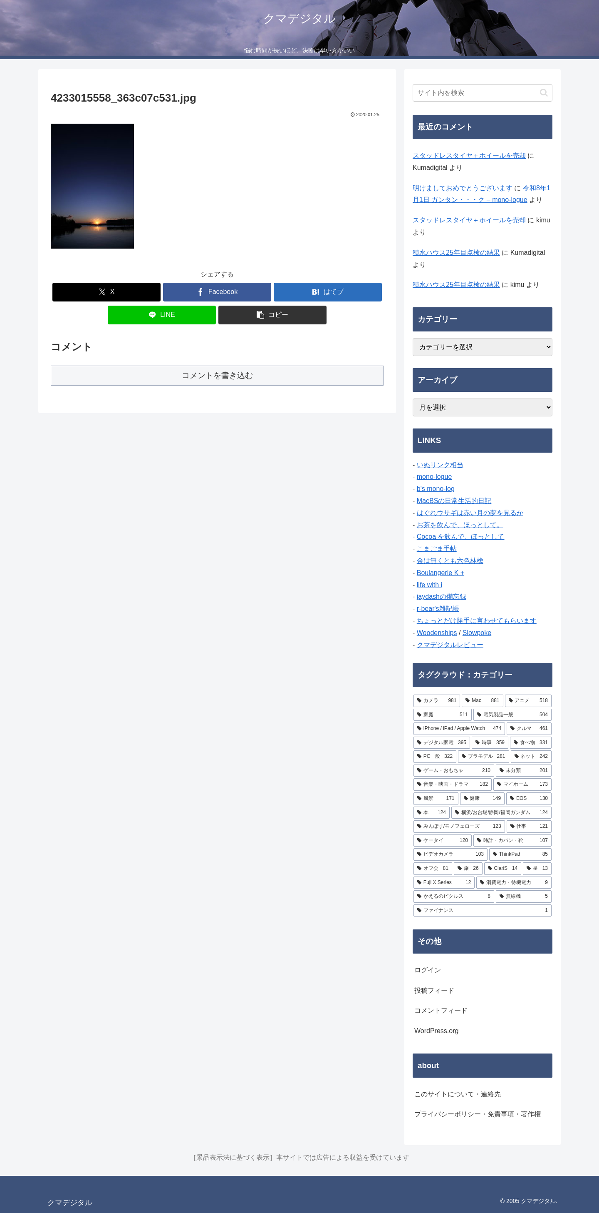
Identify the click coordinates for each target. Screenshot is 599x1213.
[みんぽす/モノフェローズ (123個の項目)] (459, 826)
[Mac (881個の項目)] (482, 701)
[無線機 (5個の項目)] (524, 896)
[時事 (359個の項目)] (490, 743)
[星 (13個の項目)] (537, 868)
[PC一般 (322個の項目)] (434, 756)
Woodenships (437, 632)
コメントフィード (441, 1010)
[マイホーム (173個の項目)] (522, 784)
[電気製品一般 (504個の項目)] (512, 715)
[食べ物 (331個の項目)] (531, 743)
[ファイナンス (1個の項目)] (482, 910)
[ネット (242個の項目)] (531, 756)
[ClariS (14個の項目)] (503, 868)
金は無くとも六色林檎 (450, 560)
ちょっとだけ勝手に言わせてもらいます (477, 620)
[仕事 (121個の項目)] (529, 826)
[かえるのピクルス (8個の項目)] (453, 896)
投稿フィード (434, 990)
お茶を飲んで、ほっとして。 (460, 524)
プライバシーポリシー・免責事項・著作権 (477, 1114)
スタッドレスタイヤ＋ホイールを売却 (469, 155)
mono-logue (434, 476)
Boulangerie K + (440, 572)
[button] (272, 315)
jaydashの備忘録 (441, 596)
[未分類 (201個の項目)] (524, 771)
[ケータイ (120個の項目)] (442, 840)
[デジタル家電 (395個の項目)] (441, 743)
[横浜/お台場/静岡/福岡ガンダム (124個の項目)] (501, 813)
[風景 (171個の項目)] (435, 798)
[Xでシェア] (106, 292)
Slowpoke (477, 632)
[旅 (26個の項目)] (468, 868)
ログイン (427, 970)
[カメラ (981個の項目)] (436, 701)
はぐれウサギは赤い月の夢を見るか (470, 512)
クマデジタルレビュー (450, 644)
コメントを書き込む (217, 375)
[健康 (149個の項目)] (482, 798)
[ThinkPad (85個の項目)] (520, 854)
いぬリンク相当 (440, 464)
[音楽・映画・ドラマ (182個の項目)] (452, 784)
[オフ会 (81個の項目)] (432, 868)
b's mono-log (436, 488)
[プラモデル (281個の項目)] (483, 756)
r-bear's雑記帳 (438, 608)
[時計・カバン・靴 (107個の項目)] (512, 840)
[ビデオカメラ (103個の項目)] (450, 854)
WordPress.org (436, 1030)
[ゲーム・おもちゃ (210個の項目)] (453, 771)
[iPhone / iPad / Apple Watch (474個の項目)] (459, 728)
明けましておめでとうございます (462, 188)
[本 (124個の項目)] (431, 813)
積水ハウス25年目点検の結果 (456, 252)
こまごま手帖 (437, 548)
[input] (482, 93)
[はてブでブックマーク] (328, 292)
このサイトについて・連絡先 (457, 1094)
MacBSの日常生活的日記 (454, 500)
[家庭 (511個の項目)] (442, 715)
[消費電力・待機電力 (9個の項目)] (514, 883)
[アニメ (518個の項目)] (528, 701)
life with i (429, 584)
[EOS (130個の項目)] (529, 798)
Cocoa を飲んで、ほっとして (461, 536)
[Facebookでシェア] (217, 292)
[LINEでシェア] (162, 315)
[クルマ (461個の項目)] (529, 728)
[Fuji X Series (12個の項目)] (444, 883)
